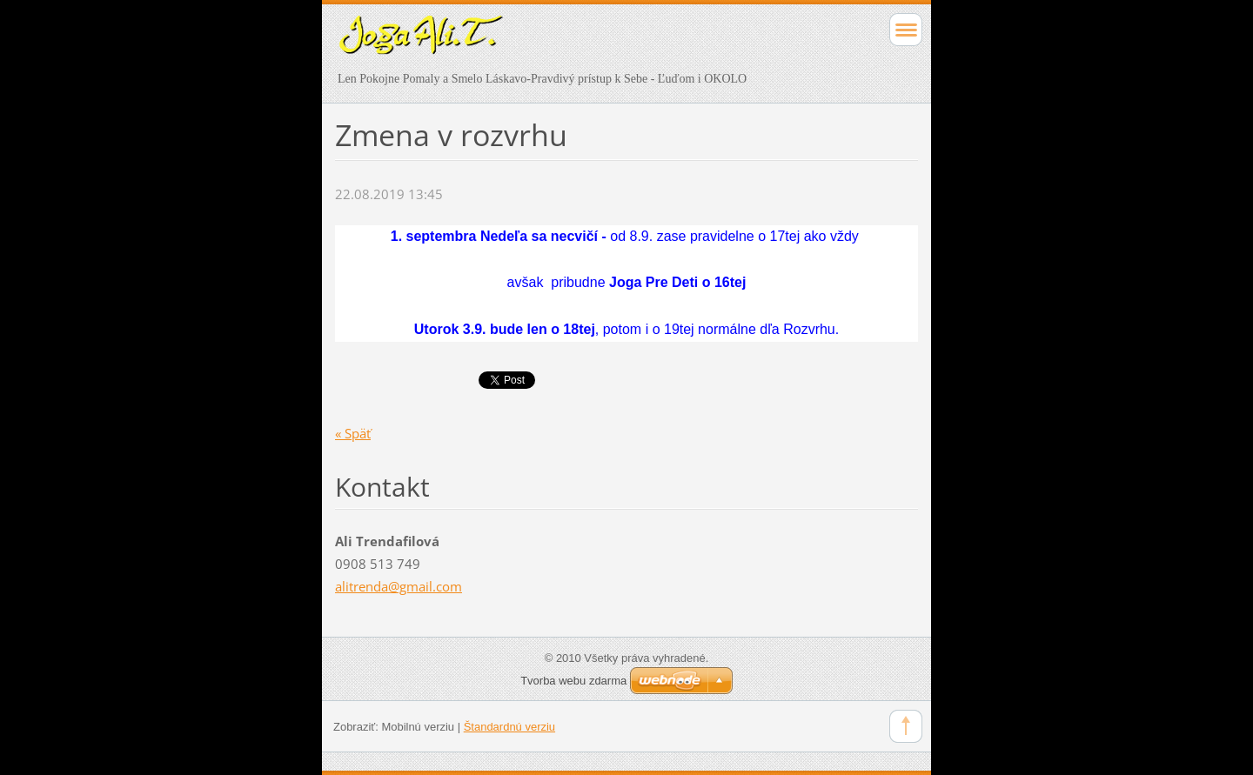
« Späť (353, 433)
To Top (905, 726)
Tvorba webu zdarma (573, 680)
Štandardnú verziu (509, 726)
